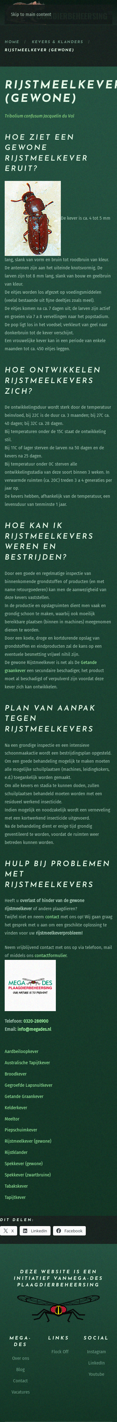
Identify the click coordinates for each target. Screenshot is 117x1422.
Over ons (20, 1358)
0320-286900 (35, 1021)
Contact (20, 1381)
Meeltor (12, 1119)
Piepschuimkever (21, 1130)
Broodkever (16, 1074)
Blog (20, 1369)
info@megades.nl (34, 1029)
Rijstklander (16, 1152)
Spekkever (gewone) (23, 1163)
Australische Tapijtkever (27, 1062)
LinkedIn (96, 1363)
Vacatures (21, 1392)
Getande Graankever (24, 1096)
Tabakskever (16, 1186)
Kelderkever (16, 1107)
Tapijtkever (15, 1197)
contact (52, 917)
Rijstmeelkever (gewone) (28, 1141)
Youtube (96, 1374)
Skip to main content (31, 14)
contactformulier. (51, 955)
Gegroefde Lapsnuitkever (28, 1085)
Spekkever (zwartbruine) (28, 1175)
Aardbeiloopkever (21, 1051)
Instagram (96, 1352)
